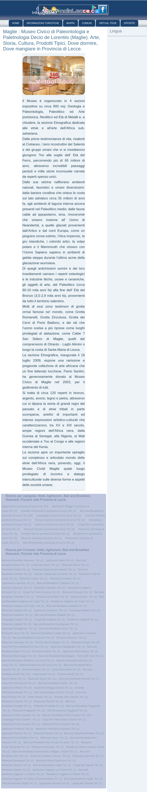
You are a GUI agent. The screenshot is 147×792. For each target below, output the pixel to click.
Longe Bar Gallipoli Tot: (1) (49, 619)
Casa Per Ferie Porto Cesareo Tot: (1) (64, 719)
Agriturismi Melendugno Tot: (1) (80, 651)
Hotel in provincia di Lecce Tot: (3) (54, 524)
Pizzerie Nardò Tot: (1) (70, 674)
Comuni (87, 23)
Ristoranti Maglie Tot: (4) (85, 642)
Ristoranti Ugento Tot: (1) (16, 769)
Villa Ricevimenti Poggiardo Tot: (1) (67, 710)
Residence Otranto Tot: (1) (17, 701)
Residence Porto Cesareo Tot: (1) (21, 724)
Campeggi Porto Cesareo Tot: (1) (21, 719)
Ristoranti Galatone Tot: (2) (17, 614)
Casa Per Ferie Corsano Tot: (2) (41, 592)
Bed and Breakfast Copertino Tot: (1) (58, 583)
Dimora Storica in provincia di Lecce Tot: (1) (60, 519)
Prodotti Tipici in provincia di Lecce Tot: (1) (45, 533)
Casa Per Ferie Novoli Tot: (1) (19, 683)
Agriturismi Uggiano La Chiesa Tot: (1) (54, 769)
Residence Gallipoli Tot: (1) (82, 619)
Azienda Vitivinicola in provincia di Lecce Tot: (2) (48, 510)
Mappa (70, 23)
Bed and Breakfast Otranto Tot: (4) (54, 692)
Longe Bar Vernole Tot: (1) (87, 783)
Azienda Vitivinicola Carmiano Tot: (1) (55, 573)
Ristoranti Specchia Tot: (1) (88, 755)
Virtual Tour (107, 23)
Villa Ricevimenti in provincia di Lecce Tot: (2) (48, 542)
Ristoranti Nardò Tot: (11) (42, 678)
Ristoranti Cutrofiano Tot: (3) (52, 596)
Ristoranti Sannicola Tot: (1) (47, 746)
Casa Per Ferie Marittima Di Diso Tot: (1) (25, 646)
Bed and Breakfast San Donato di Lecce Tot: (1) (51, 742)
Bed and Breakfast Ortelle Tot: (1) (57, 683)
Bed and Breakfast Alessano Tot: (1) (23, 560)
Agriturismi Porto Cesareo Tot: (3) (21, 715)
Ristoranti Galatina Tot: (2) (17, 610)
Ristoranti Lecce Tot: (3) (15, 633)
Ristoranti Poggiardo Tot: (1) (29, 710)
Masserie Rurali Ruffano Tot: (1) (20, 737)
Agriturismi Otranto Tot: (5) (17, 687)
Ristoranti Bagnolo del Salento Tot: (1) (54, 569)
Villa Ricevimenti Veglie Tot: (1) (19, 783)
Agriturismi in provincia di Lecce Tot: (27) (25, 506)
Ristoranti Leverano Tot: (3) (17, 642)
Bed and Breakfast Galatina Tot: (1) (66, 605)
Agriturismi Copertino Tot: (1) (18, 583)
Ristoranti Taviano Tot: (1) (16, 765)
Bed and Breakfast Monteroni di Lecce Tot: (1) (28, 660)
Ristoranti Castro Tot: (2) (33, 578)
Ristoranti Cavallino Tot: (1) (65, 578)
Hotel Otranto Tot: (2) (40, 696)
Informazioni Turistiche (43, 23)
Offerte (129, 23)
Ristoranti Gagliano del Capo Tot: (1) (23, 605)
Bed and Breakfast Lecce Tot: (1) (58, 628)
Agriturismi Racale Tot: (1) (16, 733)
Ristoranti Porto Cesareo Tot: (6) (60, 724)
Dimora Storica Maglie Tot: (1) (52, 642)
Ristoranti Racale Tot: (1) (48, 733)
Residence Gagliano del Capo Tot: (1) (72, 601)
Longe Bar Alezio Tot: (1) (45, 564)
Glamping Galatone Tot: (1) (84, 610)
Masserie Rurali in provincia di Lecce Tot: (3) (49, 529)
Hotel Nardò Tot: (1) (44, 674)
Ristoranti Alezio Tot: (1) (75, 564)
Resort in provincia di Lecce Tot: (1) (41, 538)
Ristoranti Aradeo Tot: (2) (16, 569)
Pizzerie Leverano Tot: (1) (71, 637)
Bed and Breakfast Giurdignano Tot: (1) (55, 624)
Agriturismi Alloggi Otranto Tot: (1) (53, 687)
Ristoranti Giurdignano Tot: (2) (19, 628)
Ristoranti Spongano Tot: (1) (18, 760)
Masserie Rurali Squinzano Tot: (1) (56, 760)
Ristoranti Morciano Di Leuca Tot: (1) (41, 664)
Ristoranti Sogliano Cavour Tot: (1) (50, 755)
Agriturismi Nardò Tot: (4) (66, 669)
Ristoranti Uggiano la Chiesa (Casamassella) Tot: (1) (32, 778)
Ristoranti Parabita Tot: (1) (49, 705)
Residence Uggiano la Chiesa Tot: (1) (67, 774)
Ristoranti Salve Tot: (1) (54, 737)
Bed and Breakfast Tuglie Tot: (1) (52, 765)
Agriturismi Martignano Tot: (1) (67, 646)
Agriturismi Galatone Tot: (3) (50, 610)
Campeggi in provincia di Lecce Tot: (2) (58, 515)
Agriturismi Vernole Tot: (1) (54, 783)
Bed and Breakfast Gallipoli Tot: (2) (55, 614)
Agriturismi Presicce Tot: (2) (17, 728)
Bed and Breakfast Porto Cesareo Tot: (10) (66, 715)
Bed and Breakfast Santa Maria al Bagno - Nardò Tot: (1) (45, 751)
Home (15, 23)
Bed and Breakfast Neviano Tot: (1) (79, 678)
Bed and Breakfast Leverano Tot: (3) (33, 637)
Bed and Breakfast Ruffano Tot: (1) (84, 733)
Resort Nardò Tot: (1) (14, 678)
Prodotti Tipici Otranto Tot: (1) (71, 696)
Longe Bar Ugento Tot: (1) (88, 765)
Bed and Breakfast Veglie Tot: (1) (83, 778)
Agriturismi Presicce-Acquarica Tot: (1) (57, 728)
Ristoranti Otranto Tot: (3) (48, 701)
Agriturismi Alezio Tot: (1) (60, 560)
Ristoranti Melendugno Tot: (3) (19, 655)
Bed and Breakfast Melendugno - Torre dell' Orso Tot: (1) (70, 655)
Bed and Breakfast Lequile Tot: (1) (50, 633)
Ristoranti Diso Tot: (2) (84, 596)
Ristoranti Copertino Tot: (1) (49, 587)
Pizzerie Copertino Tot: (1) (17, 587)
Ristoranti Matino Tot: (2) (46, 651)
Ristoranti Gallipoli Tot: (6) (16, 624)
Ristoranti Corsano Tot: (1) (77, 592)
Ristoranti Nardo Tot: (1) (36, 669)
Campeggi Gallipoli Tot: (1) (17, 619)
